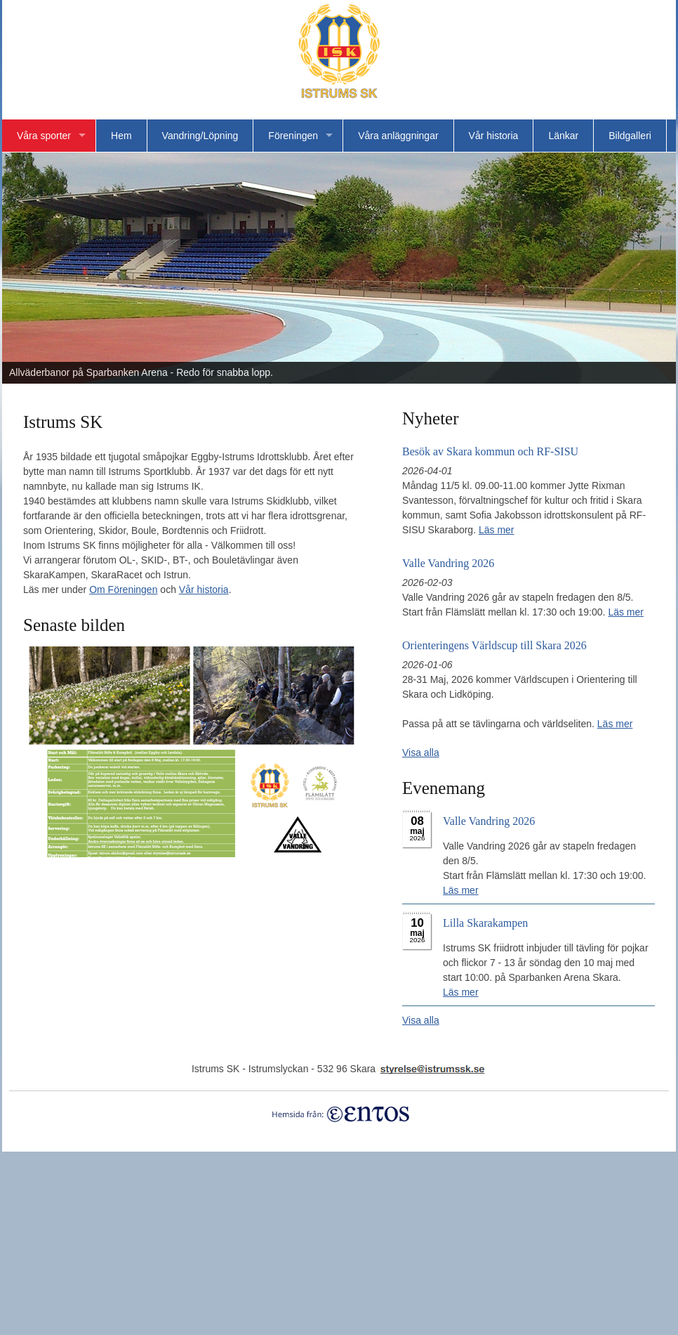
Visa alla (420, 752)
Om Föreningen (123, 589)
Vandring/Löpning (200, 135)
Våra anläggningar (398, 135)
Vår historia (494, 135)
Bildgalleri (630, 135)
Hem (121, 135)
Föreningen (293, 135)
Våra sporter (44, 135)
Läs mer (496, 529)
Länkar (563, 135)
